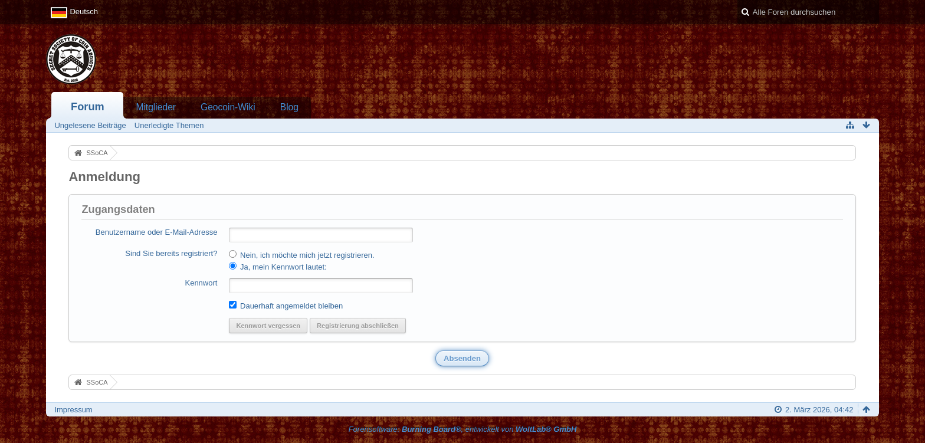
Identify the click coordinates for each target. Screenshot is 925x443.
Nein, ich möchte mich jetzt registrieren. (301, 255)
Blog (289, 107)
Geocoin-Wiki (228, 107)
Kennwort (201, 282)
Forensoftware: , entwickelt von (463, 429)
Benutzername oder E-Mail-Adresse (157, 232)
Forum (87, 107)
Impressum (73, 409)
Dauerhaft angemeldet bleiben (286, 305)
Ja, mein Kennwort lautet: (277, 266)
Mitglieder (156, 107)
